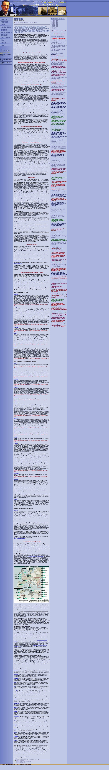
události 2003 (55, 25)
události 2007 (55, 21)
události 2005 (55, 23)
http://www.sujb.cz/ (20, 760)
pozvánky (54, 27)
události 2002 (55, 26)
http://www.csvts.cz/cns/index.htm (23, 761)
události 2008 (55, 20)
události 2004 (55, 24)
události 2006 (55, 22)
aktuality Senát (55, 28)
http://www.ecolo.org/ (20, 762)
